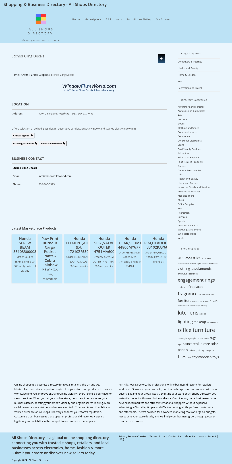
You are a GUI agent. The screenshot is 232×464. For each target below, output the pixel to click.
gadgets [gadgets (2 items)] (195, 301)
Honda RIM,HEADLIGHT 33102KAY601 (158, 243)
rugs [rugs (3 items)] (213, 338)
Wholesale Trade (187, 233)
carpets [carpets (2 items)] (205, 263)
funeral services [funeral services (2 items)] (207, 294)
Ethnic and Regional (188, 157)
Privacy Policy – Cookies (132, 436)
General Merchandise (189, 170)
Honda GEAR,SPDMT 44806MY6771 (130, 243)
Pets (180, 81)
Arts (180, 115)
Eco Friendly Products (189, 149)
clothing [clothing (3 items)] (184, 268)
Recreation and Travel (190, 88)
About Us (190, 436)
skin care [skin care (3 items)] (203, 344)
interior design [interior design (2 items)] (193, 305)
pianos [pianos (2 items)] (196, 338)
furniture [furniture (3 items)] (184, 300)
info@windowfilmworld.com (55, 176)
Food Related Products (190, 161)
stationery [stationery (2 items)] (193, 350)
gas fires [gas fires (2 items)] (210, 301)
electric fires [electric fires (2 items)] (192, 273)
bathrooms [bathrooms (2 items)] (183, 263)
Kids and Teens (186, 195)
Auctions (182, 119)
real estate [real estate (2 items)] (204, 338)
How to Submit (207, 436)
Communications (187, 132)
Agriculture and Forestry (191, 106)
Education (183, 153)
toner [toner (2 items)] (189, 357)
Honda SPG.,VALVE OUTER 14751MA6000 (104, 245)
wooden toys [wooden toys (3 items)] (209, 357)
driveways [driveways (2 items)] (182, 273)
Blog (121, 439)
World (181, 238)
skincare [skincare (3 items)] (189, 344)
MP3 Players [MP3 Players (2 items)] (212, 322)
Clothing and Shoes (188, 128)
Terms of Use (157, 436)
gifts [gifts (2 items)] (216, 301)
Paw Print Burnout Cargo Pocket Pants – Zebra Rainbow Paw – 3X (50, 254)
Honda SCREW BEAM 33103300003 (24, 245)
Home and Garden (188, 183)
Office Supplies (186, 204)
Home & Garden (187, 74)
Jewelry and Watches (189, 191)
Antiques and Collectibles (191, 111)
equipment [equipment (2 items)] (183, 287)
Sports (181, 221)
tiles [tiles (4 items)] (182, 356)
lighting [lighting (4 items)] (185, 321)
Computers (184, 136)
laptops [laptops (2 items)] (202, 314)
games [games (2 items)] (203, 301)
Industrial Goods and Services (194, 187)
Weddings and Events (189, 229)
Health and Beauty (188, 68)
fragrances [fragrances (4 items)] (189, 294)
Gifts (180, 174)
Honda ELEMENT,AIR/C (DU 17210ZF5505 (79, 245)
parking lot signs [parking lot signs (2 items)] (185, 338)
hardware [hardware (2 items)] (182, 305)
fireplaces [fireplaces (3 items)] (195, 286)
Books (181, 123)
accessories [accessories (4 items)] (189, 257)
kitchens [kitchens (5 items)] (188, 312)
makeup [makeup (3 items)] (200, 322)
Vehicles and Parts (188, 225)
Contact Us (174, 436)
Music (181, 199)
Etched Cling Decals (25, 168)
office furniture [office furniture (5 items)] (196, 330)
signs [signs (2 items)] (180, 344)
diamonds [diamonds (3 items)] (204, 268)
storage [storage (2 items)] (201, 350)
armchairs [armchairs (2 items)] (206, 258)
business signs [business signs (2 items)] (194, 263)
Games (181, 166)
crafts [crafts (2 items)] (193, 269)
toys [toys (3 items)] (195, 357)
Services (182, 217)
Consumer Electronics (190, 140)
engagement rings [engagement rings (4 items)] (196, 280)
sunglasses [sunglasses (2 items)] (210, 350)
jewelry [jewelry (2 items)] (204, 305)
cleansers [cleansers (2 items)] (213, 263)
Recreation (184, 212)
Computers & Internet (190, 61)
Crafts (181, 144)
